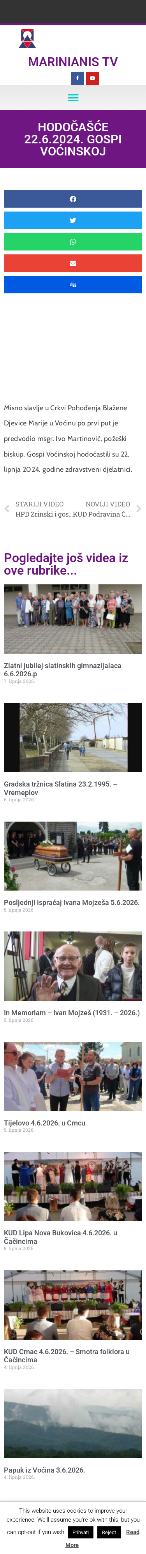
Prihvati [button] (80, 1532)
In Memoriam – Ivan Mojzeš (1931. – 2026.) (72, 1013)
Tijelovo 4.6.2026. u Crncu (44, 1123)
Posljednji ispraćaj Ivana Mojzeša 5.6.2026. (72, 902)
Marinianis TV (73, 62)
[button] (73, 97)
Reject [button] (109, 1532)
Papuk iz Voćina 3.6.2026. (44, 1470)
